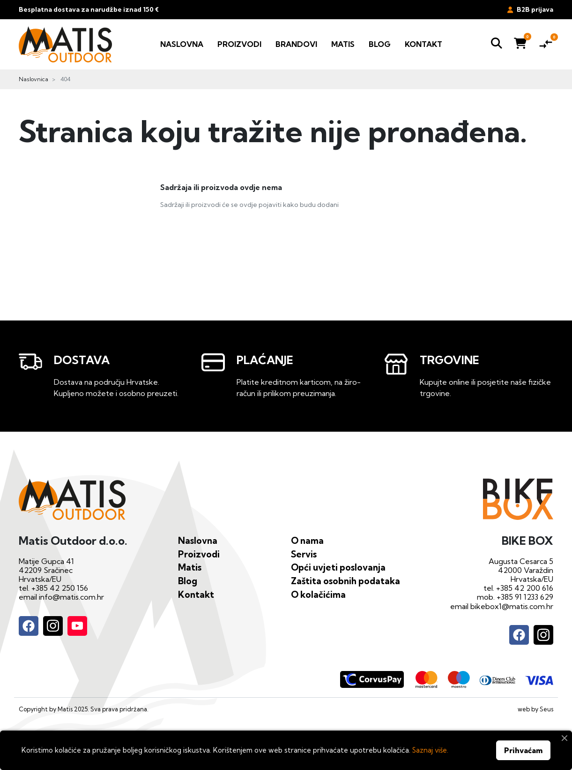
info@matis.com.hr (71, 597)
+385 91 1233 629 (525, 597)
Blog (187, 581)
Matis (189, 567)
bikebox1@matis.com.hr (511, 606)
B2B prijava (530, 9)
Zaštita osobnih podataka (345, 581)
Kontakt (196, 594)
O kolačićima (318, 594)
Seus (546, 709)
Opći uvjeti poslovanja (338, 567)
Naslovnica (33, 79)
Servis (304, 554)
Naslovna (197, 540)
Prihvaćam (523, 750)
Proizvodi (199, 554)
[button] (496, 44)
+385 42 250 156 (59, 588)
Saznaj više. (430, 750)
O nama (307, 540)
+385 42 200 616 (524, 588)
